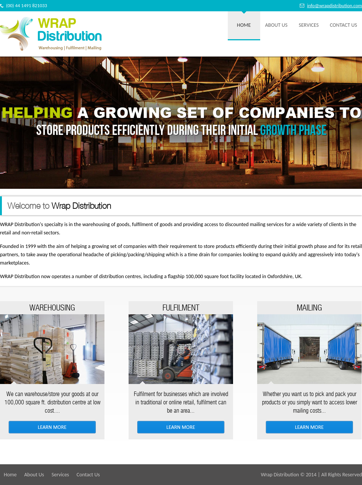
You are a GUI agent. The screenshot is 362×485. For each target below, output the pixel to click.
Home (244, 25)
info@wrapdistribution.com (334, 5)
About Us (276, 25)
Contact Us (343, 25)
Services (309, 25)
